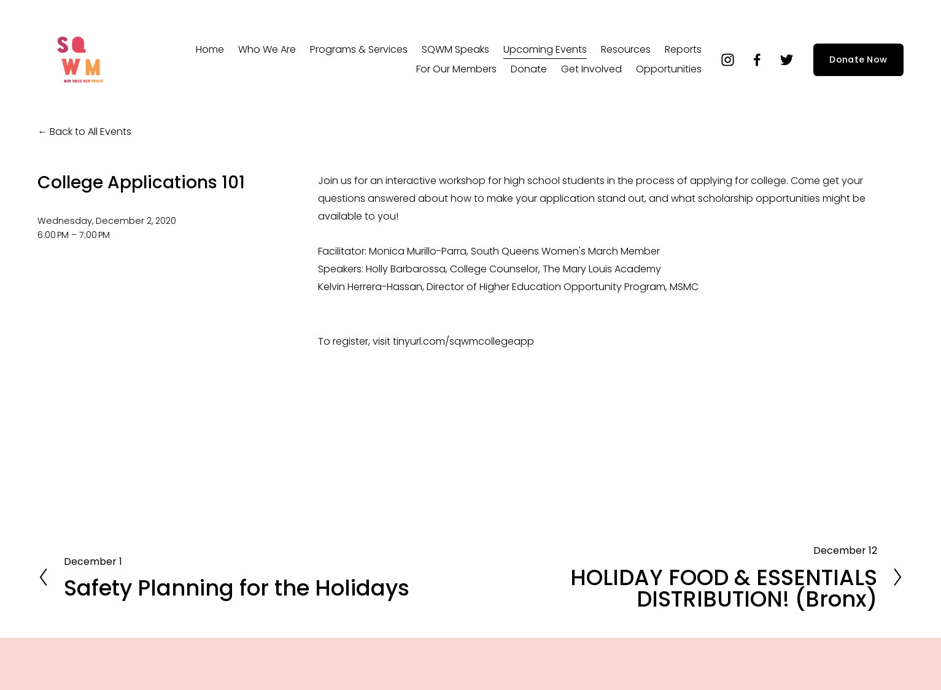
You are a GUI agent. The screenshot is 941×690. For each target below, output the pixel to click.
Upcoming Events (545, 49)
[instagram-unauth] (727, 59)
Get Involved (591, 69)
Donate (529, 69)
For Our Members (456, 69)
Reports (683, 49)
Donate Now (858, 59)
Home (210, 49)
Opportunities (669, 69)
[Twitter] (786, 59)
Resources (626, 49)
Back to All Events (90, 132)
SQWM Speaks (455, 49)
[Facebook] (757, 59)
